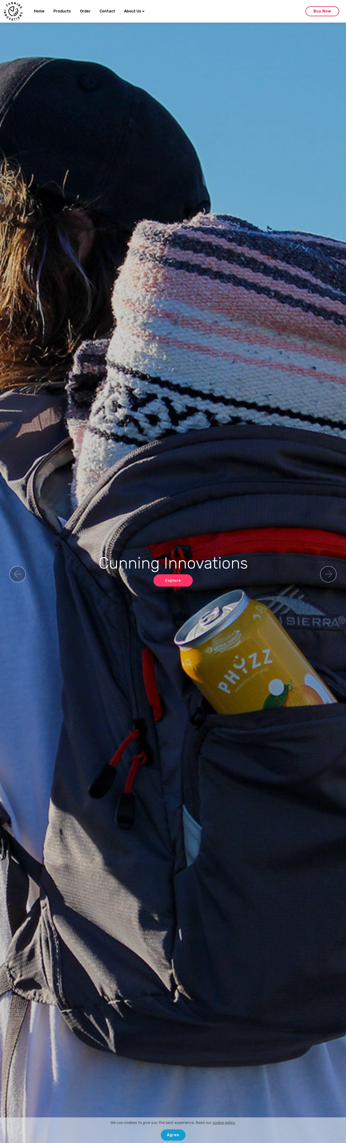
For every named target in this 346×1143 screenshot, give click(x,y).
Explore (173, 580)
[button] (17, 574)
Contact (107, 11)
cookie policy (224, 1137)
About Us (132, 11)
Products (62, 11)
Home (39, 11)
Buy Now (322, 11)
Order (85, 11)
